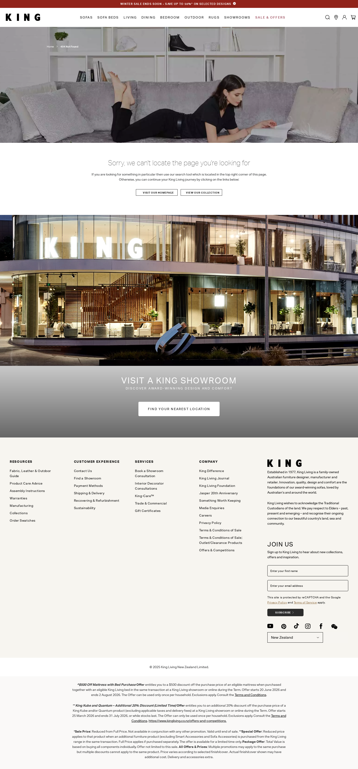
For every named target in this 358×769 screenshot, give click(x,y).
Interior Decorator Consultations (149, 486)
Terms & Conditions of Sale (220, 530)
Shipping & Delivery (89, 493)
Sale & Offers (270, 17)
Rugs (214, 17)
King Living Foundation (217, 486)
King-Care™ (144, 496)
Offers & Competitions (217, 550)
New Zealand (295, 637)
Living (130, 17)
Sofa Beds (108, 17)
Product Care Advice (26, 483)
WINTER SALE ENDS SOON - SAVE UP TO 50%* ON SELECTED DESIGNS (175, 4)
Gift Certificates (148, 511)
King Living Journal (214, 478)
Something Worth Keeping (220, 500)
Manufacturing (21, 505)
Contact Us (83, 471)
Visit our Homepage (158, 192)
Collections (19, 513)
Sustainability (85, 508)
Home (50, 46)
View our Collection (203, 192)
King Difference (211, 471)
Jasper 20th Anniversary (218, 493)
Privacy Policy (277, 602)
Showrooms (237, 17)
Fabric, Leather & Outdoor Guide (30, 473)
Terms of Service (305, 602)
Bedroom (170, 17)
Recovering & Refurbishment (96, 500)
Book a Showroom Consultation (149, 473)
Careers (205, 515)
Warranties (18, 498)
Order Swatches (22, 520)
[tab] (34, 461)
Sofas (86, 17)
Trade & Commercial (151, 503)
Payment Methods (88, 486)
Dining (148, 17)
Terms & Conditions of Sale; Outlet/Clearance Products (220, 540)
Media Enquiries (211, 508)
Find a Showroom (87, 478)
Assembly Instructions (27, 491)
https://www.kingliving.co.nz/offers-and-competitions (187, 721)
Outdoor (194, 17)
